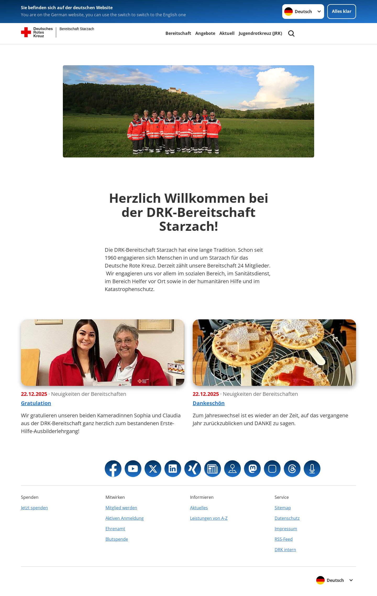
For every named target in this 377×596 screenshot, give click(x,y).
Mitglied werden (121, 508)
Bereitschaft (178, 33)
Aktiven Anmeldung (125, 518)
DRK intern (285, 550)
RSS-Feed (284, 539)
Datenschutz (287, 518)
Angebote (205, 33)
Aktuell (227, 33)
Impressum (286, 529)
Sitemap (283, 508)
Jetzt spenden (34, 508)
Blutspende (117, 539)
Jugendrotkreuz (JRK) (260, 33)
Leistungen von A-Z (209, 518)
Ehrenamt (115, 529)
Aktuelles (199, 508)
